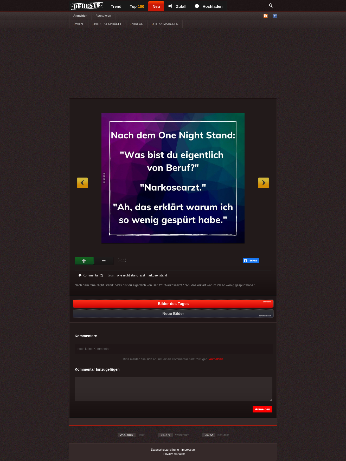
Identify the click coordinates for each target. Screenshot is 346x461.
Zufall (177, 6)
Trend (116, 6)
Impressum (188, 449)
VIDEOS (136, 23)
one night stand (127, 275)
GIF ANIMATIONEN (164, 23)
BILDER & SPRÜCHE (107, 23)
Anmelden (80, 15)
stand (163, 275)
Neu (156, 6)
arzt (142, 275)
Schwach (104, 261)
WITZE (78, 23)
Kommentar (91, 275)
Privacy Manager (174, 453)
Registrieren (103, 15)
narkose (152, 275)
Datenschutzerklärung (165, 449)
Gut (84, 261)
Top (137, 6)
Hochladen (209, 6)
